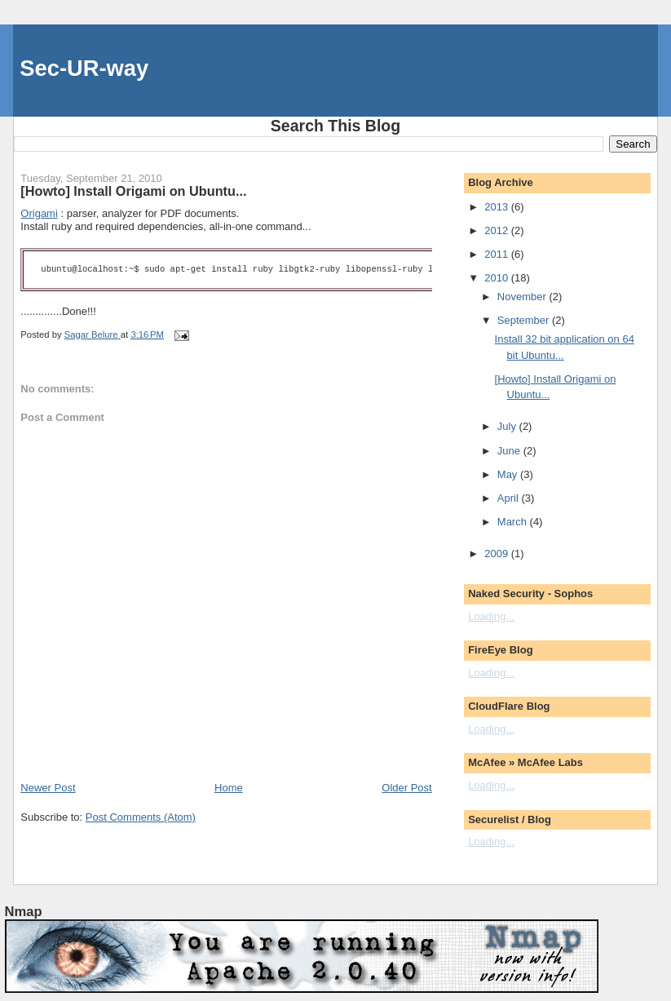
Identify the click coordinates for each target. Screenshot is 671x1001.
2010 (497, 278)
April (509, 498)
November (523, 296)
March (513, 522)
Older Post (406, 788)
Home (228, 788)
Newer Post (47, 788)
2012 (497, 230)
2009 (497, 553)
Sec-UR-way (84, 68)
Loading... (491, 616)
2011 (497, 254)
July (508, 426)
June (510, 451)
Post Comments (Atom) (141, 817)
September (524, 320)
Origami (39, 213)
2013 (497, 207)
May (508, 474)
